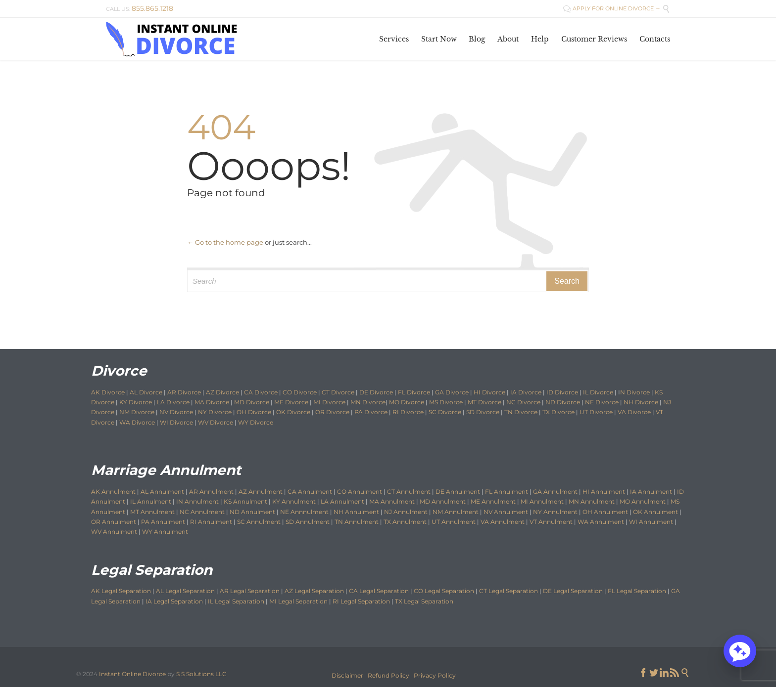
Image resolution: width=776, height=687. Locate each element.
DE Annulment (458, 491)
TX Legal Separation (424, 601)
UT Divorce (596, 412)
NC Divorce (523, 402)
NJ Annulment (406, 511)
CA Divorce (261, 392)
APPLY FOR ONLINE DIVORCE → (612, 8)
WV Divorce (215, 422)
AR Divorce (184, 392)
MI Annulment (542, 501)
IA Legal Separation (174, 601)
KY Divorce (135, 402)
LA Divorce (173, 402)
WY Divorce (255, 422)
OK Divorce (293, 412)
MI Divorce (329, 402)
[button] (740, 651)
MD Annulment (443, 501)
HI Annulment (603, 491)
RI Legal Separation (361, 601)
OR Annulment (113, 521)
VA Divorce (634, 412)
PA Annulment (163, 521)
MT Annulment (152, 511)
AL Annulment (163, 491)
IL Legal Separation (236, 601)
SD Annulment (308, 521)
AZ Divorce (222, 392)
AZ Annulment (261, 491)
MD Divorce (251, 402)
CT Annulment (409, 491)
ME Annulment (493, 501)
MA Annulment (392, 501)
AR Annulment (211, 491)
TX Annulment (405, 521)
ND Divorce (562, 402)
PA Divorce (371, 412)
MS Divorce (446, 402)
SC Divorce (445, 412)
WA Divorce (137, 422)
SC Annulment (259, 521)
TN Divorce (520, 412)
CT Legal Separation (508, 591)
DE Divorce (376, 392)
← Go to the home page (225, 242)
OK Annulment (655, 511)
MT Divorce (484, 402)
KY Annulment (294, 501)
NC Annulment (202, 511)
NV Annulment (506, 511)
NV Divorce (176, 412)
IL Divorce (598, 392)
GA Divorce (452, 392)
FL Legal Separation (637, 591)
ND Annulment (252, 511)
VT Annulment (551, 521)
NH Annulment (356, 511)
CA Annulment (310, 491)
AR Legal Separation (250, 591)
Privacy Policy (435, 675)
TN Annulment (357, 521)
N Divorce (635, 392)
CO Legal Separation (444, 591)
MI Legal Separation (298, 601)
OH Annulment (605, 511)
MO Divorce (406, 402)
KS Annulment (245, 501)
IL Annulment (150, 501)
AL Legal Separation (185, 591)
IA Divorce (525, 392)
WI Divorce (176, 422)
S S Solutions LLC (201, 674)
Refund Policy (388, 675)
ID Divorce (562, 392)
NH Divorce (641, 402)
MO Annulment (643, 501)
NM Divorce (136, 412)
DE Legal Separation (573, 591)
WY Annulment (165, 531)
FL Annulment (506, 491)
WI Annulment (651, 521)
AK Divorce (108, 392)
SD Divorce (482, 412)
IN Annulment (197, 501)
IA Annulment (651, 491)
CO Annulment (359, 491)
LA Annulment (342, 501)
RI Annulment (211, 521)
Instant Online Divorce (132, 674)
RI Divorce (408, 412)
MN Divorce (368, 402)
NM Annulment (456, 511)
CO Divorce (300, 392)
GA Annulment (555, 491)
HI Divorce (489, 392)
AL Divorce (146, 392)
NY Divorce (215, 412)
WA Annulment (601, 521)
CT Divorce (338, 392)
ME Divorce (291, 402)
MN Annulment (592, 501)
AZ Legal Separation (314, 591)
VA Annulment (503, 521)
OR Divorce (332, 412)
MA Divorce (211, 402)
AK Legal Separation (121, 591)
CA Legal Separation (379, 591)
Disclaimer (347, 675)
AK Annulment (113, 491)
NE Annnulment (304, 511)
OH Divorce (254, 412)
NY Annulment (555, 511)
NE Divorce (602, 402)
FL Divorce (414, 392)
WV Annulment (114, 531)
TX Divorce (558, 412)
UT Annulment (454, 521)
